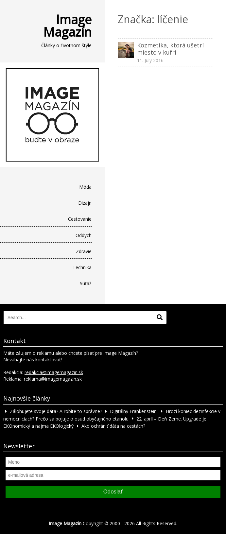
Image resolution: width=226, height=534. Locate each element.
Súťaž (86, 283)
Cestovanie (80, 219)
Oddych (84, 235)
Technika (82, 267)
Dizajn (85, 203)
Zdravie (84, 251)
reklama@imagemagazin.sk (53, 379)
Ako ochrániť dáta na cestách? (113, 426)
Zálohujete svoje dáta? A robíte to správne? (56, 411)
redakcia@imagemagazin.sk (54, 372)
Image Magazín (67, 25)
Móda (85, 187)
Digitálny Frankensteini (134, 411)
